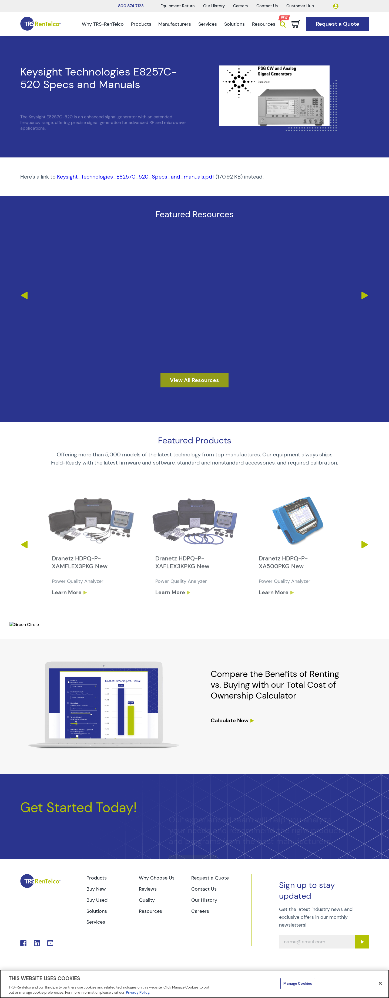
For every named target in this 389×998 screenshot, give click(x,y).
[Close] (380, 983)
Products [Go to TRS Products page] (96, 878)
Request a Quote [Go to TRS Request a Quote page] (210, 878)
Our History (214, 6)
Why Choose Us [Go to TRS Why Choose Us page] (157, 878)
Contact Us (267, 6)
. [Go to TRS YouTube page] (50, 943)
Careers (240, 6)
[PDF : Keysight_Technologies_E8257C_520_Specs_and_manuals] (194, 177)
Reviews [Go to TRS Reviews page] (148, 889)
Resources (263, 24)
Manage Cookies (297, 983)
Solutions (234, 24)
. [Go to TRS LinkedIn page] (37, 943)
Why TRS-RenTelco (103, 24)
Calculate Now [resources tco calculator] (230, 720)
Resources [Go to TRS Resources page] (150, 911)
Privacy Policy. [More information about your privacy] (138, 992)
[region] (194, 984)
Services (207, 24)
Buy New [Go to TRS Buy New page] (96, 889)
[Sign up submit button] (362, 942)
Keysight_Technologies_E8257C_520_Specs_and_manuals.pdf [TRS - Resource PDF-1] (135, 176)
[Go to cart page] (295, 24)
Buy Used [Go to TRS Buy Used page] (97, 900)
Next (365, 295)
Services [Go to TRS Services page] (95, 922)
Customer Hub (300, 6)
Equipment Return (177, 6)
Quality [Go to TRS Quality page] (147, 900)
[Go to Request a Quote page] (337, 24)
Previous (24, 295)
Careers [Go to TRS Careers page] (200, 911)
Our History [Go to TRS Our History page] (204, 900)
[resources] (194, 380)
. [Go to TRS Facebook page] (23, 943)
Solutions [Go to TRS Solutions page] (96, 911)
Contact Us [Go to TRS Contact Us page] (204, 889)
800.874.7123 (131, 6)
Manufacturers (174, 24)
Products (141, 24)
